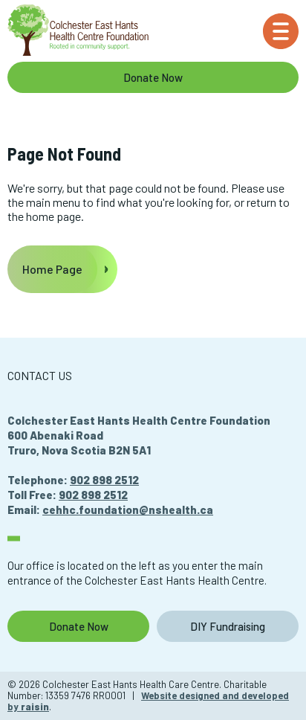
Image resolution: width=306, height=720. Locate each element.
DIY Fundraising (227, 626)
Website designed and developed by (148, 701)
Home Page (52, 269)
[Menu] (281, 31)
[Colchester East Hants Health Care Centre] (78, 30)
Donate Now (153, 77)
